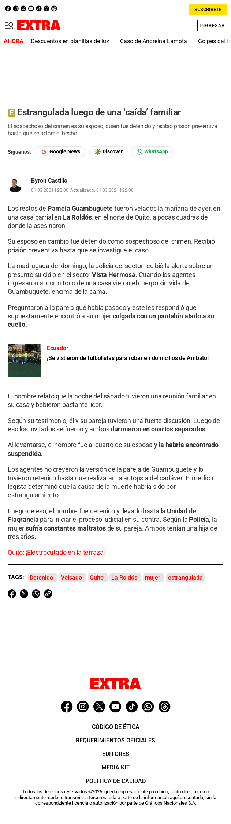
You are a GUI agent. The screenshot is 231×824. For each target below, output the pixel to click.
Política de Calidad (116, 781)
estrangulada (185, 577)
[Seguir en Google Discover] (108, 151)
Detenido (41, 577)
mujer (152, 577)
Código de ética (115, 726)
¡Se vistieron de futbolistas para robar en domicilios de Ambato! (128, 358)
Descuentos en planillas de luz (70, 41)
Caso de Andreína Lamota (153, 41)
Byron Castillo (49, 181)
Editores (115, 753)
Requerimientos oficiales (115, 740)
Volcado (71, 577)
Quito (97, 577)
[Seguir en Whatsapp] (152, 151)
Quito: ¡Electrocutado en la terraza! (56, 552)
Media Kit (115, 767)
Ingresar (212, 25)
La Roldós (124, 577)
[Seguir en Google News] (60, 151)
